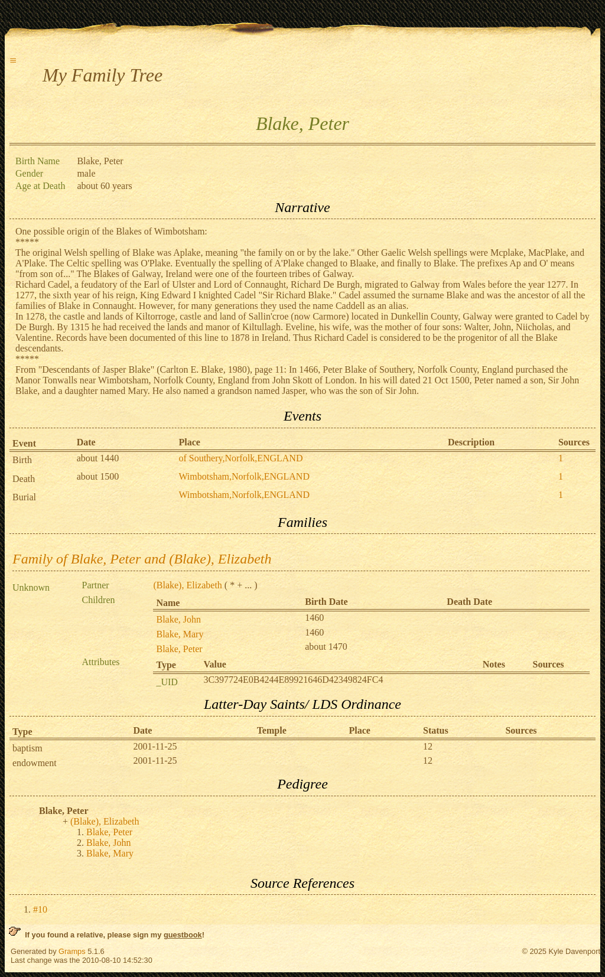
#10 (40, 909)
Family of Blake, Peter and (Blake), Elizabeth (142, 558)
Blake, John (178, 619)
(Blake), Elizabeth (187, 585)
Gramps (72, 951)
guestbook (183, 934)
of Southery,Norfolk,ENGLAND (240, 458)
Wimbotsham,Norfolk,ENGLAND (244, 476)
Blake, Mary (179, 634)
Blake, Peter (179, 649)
